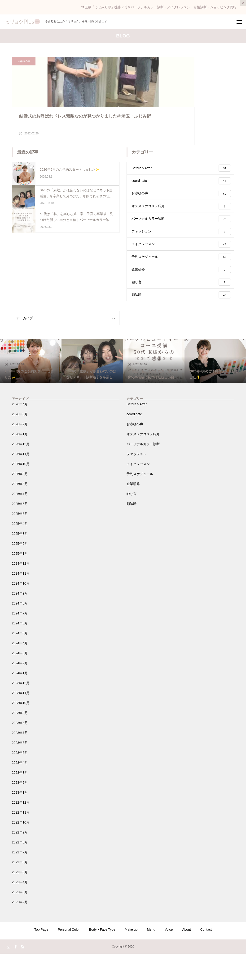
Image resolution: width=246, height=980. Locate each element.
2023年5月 (20, 779)
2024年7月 (20, 639)
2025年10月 (21, 490)
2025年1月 (20, 580)
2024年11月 (21, 600)
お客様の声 (23, 61)
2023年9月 (20, 739)
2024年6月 (20, 649)
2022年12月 (21, 829)
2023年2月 (20, 809)
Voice (169, 956)
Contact (206, 956)
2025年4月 (20, 550)
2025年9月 (20, 500)
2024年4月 (20, 669)
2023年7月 (20, 759)
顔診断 (131, 530)
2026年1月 (20, 460)
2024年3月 (20, 679)
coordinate (134, 440)
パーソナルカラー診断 (143, 470)
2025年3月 (20, 560)
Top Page (41, 956)
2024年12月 (21, 590)
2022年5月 (20, 898)
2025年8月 (20, 510)
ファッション (136, 480)
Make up (131, 956)
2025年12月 (21, 470)
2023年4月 (20, 789)
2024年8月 (20, 630)
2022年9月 (20, 859)
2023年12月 (21, 709)
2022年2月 (20, 928)
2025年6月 (20, 530)
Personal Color (69, 956)
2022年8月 (20, 868)
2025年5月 (20, 540)
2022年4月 (20, 908)
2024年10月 (21, 610)
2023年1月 (20, 819)
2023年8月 (20, 749)
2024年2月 (20, 689)
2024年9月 (20, 620)
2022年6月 (20, 888)
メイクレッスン (138, 490)
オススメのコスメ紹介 (143, 460)
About (186, 956)
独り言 (131, 520)
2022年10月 (21, 849)
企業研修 (133, 510)
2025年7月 (20, 520)
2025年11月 (21, 480)
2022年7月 (20, 878)
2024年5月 (20, 659)
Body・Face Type (102, 956)
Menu (151, 956)
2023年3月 (20, 799)
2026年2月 (20, 450)
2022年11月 (21, 839)
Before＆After (137, 430)
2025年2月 (20, 570)
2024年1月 (20, 699)
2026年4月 (20, 430)
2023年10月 (21, 729)
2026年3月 (20, 440)
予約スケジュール (140, 500)
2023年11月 (21, 719)
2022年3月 (20, 918)
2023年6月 (20, 769)
